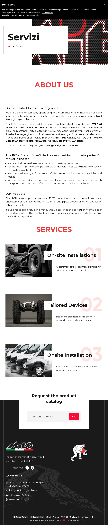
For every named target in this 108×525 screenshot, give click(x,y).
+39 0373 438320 (19, 495)
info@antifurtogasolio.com (24, 490)
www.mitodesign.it (19, 499)
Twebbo (74, 520)
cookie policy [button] (47, 12)
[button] (104, 4)
